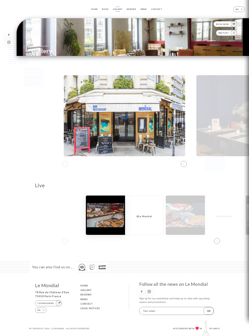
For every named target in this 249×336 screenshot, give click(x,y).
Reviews (131, 9)
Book (105, 9)
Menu (144, 9)
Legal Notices (90, 308)
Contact (156, 9)
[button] (184, 164)
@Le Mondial (144, 216)
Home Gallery (40, 46)
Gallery (117, 9)
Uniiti (216, 328)
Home (94, 9)
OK (209, 310)
